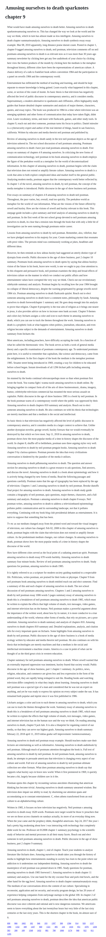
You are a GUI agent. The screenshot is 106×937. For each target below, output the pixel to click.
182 (31, 923)
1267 (33, 927)
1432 (39, 930)
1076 (87, 927)
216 (63, 927)
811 (92, 930)
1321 (48, 927)
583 (8, 930)
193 (45, 923)
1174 (70, 930)
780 (54, 930)
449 (25, 927)
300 (61, 923)
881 (46, 930)
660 (40, 927)
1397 (54, 923)
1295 (9, 934)
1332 (17, 927)
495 (56, 927)
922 (85, 930)
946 (38, 923)
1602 (24, 923)
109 (23, 930)
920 (84, 923)
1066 (62, 930)
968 (77, 930)
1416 (71, 927)
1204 (95, 927)
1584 (69, 923)
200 (15, 930)
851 (78, 927)
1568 (31, 930)
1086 (9, 927)
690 (8, 923)
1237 (92, 923)
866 (15, 923)
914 (76, 923)
